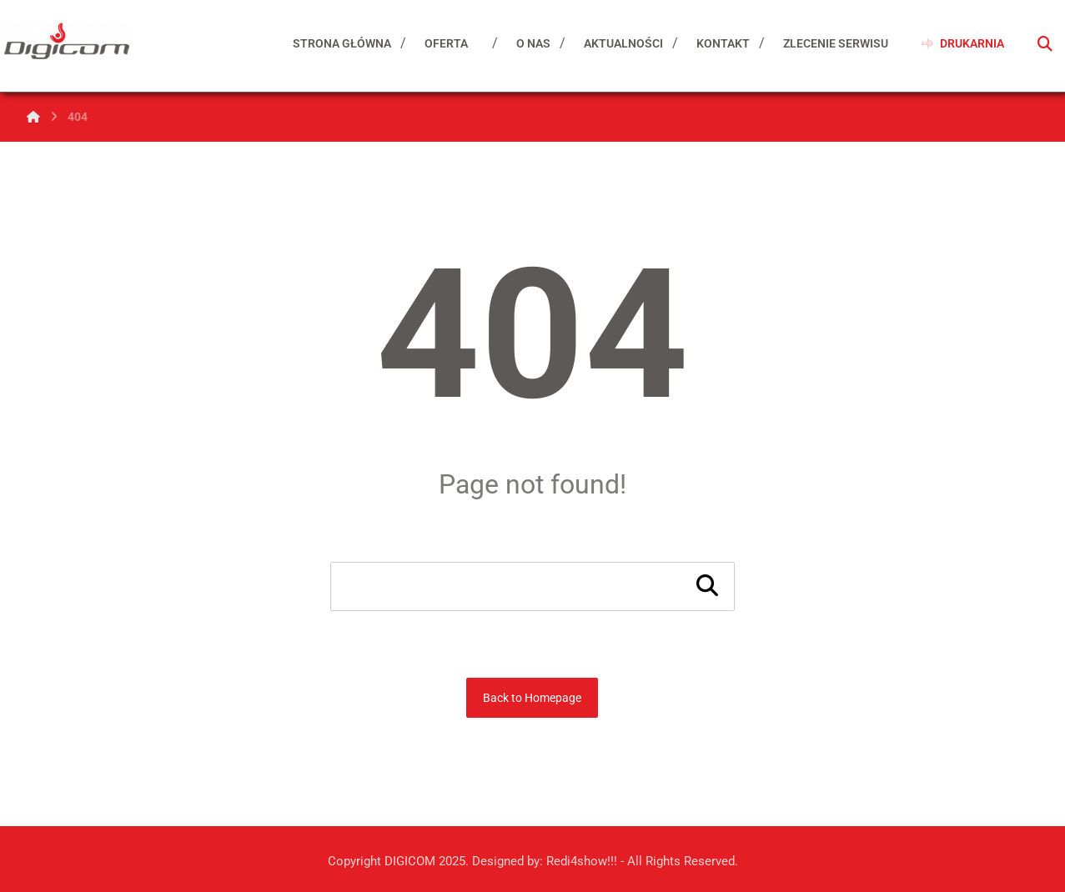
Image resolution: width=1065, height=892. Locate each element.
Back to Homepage (532, 697)
